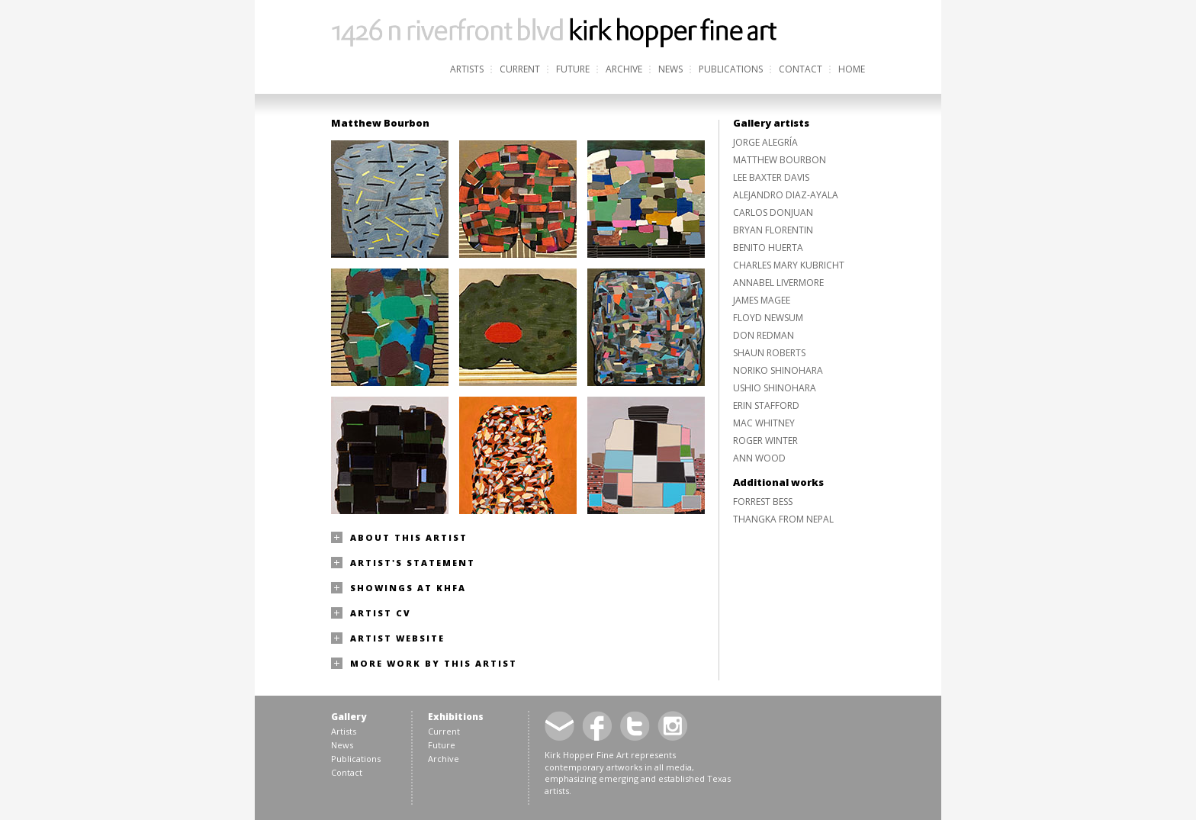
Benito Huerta (768, 247)
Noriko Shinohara (778, 370)
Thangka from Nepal (783, 519)
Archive (624, 69)
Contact (800, 69)
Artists (467, 69)
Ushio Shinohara (774, 387)
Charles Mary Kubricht (788, 265)
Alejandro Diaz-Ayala (785, 194)
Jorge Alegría (765, 142)
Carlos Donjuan (773, 212)
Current (520, 69)
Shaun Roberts (769, 352)
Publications (731, 69)
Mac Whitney (764, 422)
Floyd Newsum (768, 317)
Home (851, 69)
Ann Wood (759, 458)
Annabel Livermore (778, 282)
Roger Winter (765, 440)
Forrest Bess (763, 501)
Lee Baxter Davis (771, 177)
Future (573, 69)
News (670, 69)
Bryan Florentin (773, 229)
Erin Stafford (766, 405)
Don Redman (763, 335)
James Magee (761, 300)
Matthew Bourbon (779, 159)
